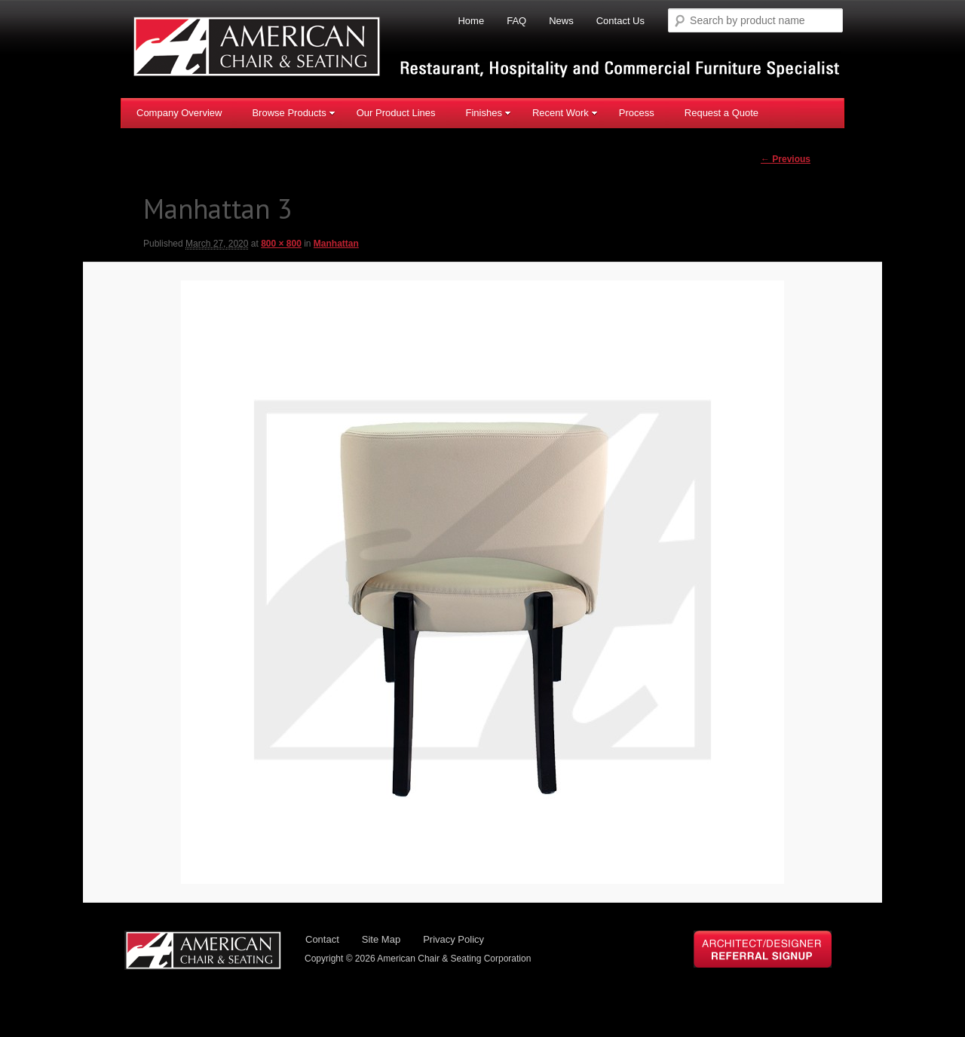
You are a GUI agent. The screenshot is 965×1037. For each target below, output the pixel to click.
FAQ (516, 20)
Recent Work (565, 112)
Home (471, 20)
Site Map (381, 939)
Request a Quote (721, 112)
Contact (322, 939)
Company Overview (179, 112)
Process (636, 112)
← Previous (785, 159)
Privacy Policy (453, 939)
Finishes (487, 112)
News (561, 20)
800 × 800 (281, 243)
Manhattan (336, 243)
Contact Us (620, 20)
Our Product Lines (396, 112)
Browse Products (293, 112)
